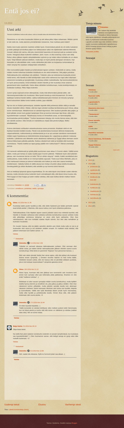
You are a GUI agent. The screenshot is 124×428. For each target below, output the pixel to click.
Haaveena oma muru (96, 108)
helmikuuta (94, 195)
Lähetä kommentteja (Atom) (19, 409)
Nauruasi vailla (94, 96)
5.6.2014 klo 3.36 (36, 243)
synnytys (40, 188)
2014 (90, 164)
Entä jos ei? (21, 11)
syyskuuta (94, 170)
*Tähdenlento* (93, 114)
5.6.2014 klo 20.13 (29, 326)
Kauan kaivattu (94, 120)
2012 (90, 206)
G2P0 (90, 126)
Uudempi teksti (11, 404)
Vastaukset (19, 239)
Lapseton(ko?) (94, 102)
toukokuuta (94, 184)
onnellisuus (19, 188)
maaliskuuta (94, 191)
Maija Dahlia (17, 326)
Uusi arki (93, 180)
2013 (90, 202)
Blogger (74, 423)
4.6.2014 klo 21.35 (24, 203)
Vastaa (15, 234)
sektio (34, 188)
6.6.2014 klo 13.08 (37, 351)
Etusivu (42, 404)
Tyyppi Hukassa (94, 145)
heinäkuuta (94, 173)
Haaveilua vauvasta (95, 133)
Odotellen (23, 243)
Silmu (15, 203)
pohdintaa (27, 188)
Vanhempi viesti (73, 404)
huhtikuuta (94, 188)
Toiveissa (92, 90)
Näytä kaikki (116, 150)
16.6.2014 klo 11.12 (31, 269)
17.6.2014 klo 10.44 (37, 302)
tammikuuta (94, 198)
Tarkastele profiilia (92, 52)
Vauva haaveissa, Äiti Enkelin (99, 139)
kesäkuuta (94, 177)
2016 (90, 160)
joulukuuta (94, 166)
